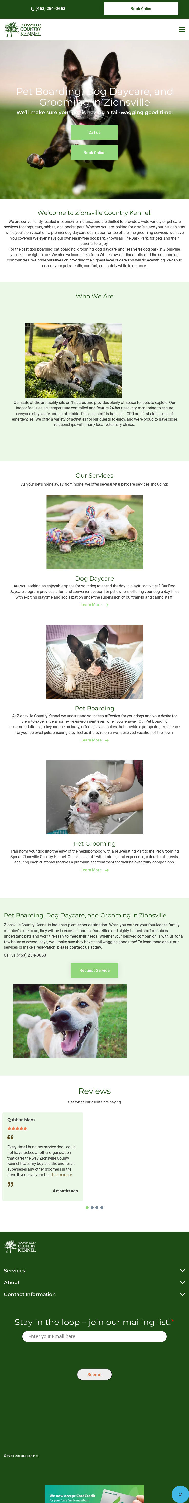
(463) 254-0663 (50, 8)
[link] (141, 8)
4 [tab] (101, 1207)
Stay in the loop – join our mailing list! (94, 1322)
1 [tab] (87, 1207)
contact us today (85, 947)
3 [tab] (96, 1207)
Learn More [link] (95, 604)
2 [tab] (92, 1207)
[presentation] (94, 1354)
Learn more (61, 1174)
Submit (94, 1374)
